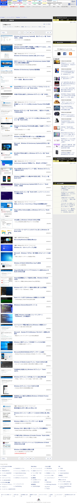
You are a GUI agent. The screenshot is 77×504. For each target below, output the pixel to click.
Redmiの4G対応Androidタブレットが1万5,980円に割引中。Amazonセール (68, 73)
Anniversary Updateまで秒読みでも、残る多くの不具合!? (30, 163)
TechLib (48, 488)
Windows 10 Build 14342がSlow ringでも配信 (27, 263)
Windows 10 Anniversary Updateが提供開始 (27, 69)
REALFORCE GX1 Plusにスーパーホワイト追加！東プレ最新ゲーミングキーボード (68, 134)
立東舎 (34, 475)
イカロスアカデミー (50, 477)
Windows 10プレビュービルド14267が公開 (26, 386)
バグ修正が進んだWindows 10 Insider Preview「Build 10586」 (32, 435)
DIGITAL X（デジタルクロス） (21, 477)
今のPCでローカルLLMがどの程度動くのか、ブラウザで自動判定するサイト (68, 194)
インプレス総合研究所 (6, 473)
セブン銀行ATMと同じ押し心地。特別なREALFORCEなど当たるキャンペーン (68, 84)
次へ (49, 32)
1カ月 (73, 19)
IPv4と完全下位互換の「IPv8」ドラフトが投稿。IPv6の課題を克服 (67, 108)
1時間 (56, 19)
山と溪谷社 (33, 477)
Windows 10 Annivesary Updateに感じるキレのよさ (29, 55)
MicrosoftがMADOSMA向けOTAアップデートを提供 (29, 352)
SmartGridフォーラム (19, 468)
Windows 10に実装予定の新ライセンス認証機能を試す (29, 136)
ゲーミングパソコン (37, 6)
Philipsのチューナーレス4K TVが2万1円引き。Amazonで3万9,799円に (68, 64)
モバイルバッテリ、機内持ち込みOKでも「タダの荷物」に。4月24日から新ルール (68, 210)
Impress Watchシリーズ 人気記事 (65, 158)
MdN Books (48, 482)
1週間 (68, 19)
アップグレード (10, 26)
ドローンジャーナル (6, 477)
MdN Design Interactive (51, 484)
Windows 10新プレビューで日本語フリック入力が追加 (29, 342)
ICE (59, 466)
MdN (46, 480)
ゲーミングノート (47, 6)
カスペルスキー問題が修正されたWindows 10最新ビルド (30, 324)
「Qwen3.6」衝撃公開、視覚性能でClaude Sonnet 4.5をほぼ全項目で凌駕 (68, 146)
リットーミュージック (37, 468)
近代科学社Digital (36, 486)
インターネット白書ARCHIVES (8, 489)
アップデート (17, 26)
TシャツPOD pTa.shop (65, 481)
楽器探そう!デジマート (37, 470)
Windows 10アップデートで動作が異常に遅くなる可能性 (30, 287)
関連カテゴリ (7, 24)
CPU (58, 6)
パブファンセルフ (64, 477)
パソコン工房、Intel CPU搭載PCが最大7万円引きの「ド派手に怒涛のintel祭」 (68, 90)
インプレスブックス (19, 484)
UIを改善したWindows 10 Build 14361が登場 (27, 219)
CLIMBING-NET (36, 482)
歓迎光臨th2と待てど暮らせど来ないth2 (25, 408)
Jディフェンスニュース (51, 470)
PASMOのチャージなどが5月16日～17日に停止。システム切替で (68, 140)
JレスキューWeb (49, 475)
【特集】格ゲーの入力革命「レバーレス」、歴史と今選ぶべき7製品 (68, 199)
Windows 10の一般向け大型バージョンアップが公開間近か (31, 428)
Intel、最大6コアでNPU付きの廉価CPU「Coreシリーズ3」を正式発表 (68, 188)
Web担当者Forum (5, 470)
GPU (54, 6)
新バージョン (27, 26)
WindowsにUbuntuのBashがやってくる (25, 305)
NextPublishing (18, 486)
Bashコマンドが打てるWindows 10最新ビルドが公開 (29, 297)
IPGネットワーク (62, 479)
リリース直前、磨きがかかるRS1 (23, 79)
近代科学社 (33, 484)
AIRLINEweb (49, 468)
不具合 (39, 26)
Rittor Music (33, 466)
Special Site (60, 42)
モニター (28, 6)
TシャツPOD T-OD (37, 473)
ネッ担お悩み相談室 (6, 480)
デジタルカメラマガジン (7, 484)
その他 (43, 26)
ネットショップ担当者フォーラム (22, 470)
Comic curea (62, 470)
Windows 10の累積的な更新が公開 (24, 449)
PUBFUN (60, 475)
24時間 (61, 19)
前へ (3, 32)
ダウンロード (34, 26)
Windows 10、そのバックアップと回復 (25, 247)
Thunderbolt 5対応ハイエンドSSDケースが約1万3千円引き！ (67, 122)
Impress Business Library (20, 473)
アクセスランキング (62, 17)
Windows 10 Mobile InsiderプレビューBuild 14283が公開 (30, 362)
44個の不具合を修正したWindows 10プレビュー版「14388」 (31, 94)
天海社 (61, 468)
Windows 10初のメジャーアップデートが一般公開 (28, 421)
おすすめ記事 (60, 183)
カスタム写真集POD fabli (65, 484)
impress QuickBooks (64, 473)
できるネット (5, 486)
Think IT (3, 468)
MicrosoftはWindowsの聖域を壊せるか (25, 239)
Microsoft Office (64, 6)
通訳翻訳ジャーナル (50, 473)
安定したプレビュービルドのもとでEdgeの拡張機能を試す (30, 204)
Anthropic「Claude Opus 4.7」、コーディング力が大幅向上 (68, 128)
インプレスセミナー (19, 475)
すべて (4, 26)
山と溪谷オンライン (37, 479)
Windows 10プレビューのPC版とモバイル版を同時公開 (30, 377)
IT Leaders (4, 475)
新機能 (22, 26)
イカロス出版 (47, 466)
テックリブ (47, 486)
